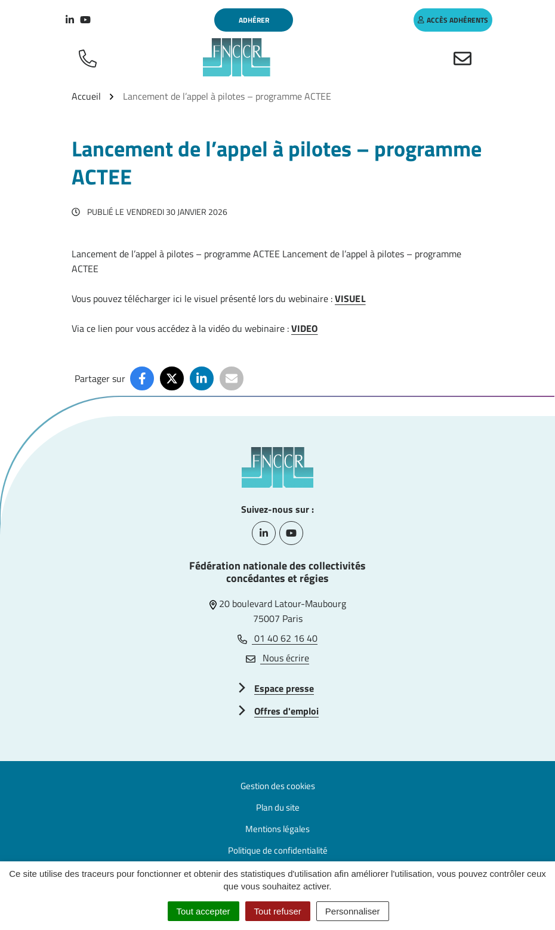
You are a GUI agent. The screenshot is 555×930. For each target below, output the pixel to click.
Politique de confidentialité (278, 850)
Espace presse (284, 688)
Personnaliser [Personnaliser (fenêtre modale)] (352, 911)
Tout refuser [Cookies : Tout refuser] (277, 911)
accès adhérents (453, 20)
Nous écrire (277, 658)
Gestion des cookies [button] (277, 786)
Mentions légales (277, 829)
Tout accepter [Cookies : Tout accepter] (203, 911)
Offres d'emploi (286, 711)
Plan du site (278, 807)
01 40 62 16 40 (277, 638)
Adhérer (254, 20)
